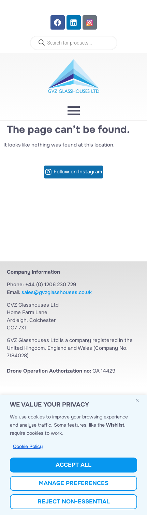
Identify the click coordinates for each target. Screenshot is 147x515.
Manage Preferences (73, 483)
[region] (73, 455)
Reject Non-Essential (74, 501)
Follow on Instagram (78, 171)
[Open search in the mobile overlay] (73, 43)
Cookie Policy (28, 447)
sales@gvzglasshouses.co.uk (56, 292)
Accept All (73, 464)
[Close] (140, 401)
